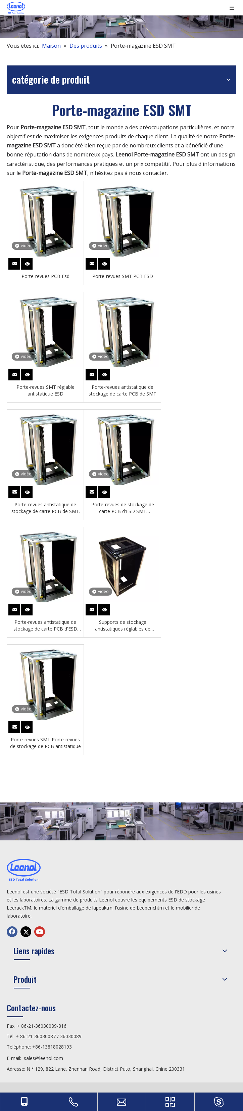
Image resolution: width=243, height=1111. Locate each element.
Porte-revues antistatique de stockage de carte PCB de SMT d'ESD (45, 508)
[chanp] (121, 19)
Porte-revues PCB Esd (45, 276)
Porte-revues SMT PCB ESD (122, 276)
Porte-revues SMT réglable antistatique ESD (45, 390)
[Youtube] (39, 931)
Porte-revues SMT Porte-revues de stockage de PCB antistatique (45, 742)
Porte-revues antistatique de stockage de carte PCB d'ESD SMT (45, 625)
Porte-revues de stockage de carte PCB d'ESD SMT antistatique (122, 508)
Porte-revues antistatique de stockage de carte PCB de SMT (122, 390)
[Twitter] (25, 931)
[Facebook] (12, 931)
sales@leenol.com (43, 1058)
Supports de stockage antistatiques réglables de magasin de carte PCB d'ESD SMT (122, 625)
